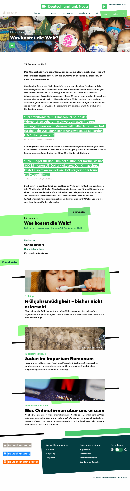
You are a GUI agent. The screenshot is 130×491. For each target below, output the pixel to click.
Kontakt (50, 449)
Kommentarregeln (88, 457)
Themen (37, 13)
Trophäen (50, 457)
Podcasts (51, 13)
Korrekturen (85, 453)
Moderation (85, 13)
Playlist (114, 14)
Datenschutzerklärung (90, 445)
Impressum (85, 449)
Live (105, 14)
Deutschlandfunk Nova (57, 445)
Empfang (50, 453)
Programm (68, 13)
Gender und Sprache (90, 462)
